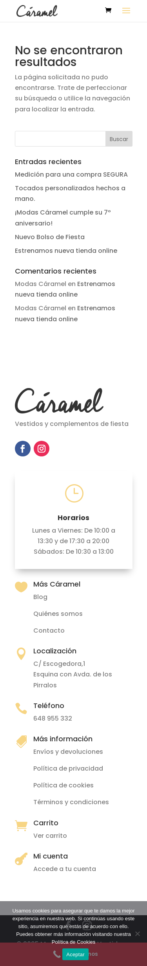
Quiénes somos (58, 613)
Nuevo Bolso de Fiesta (50, 237)
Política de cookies (63, 785)
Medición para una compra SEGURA (71, 174)
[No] (137, 933)
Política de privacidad (68, 768)
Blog (40, 596)
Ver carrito (50, 835)
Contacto (49, 630)
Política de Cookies (73, 942)
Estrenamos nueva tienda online (66, 250)
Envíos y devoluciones (68, 751)
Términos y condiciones (71, 802)
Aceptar (75, 954)
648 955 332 (52, 718)
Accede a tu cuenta (64, 868)
